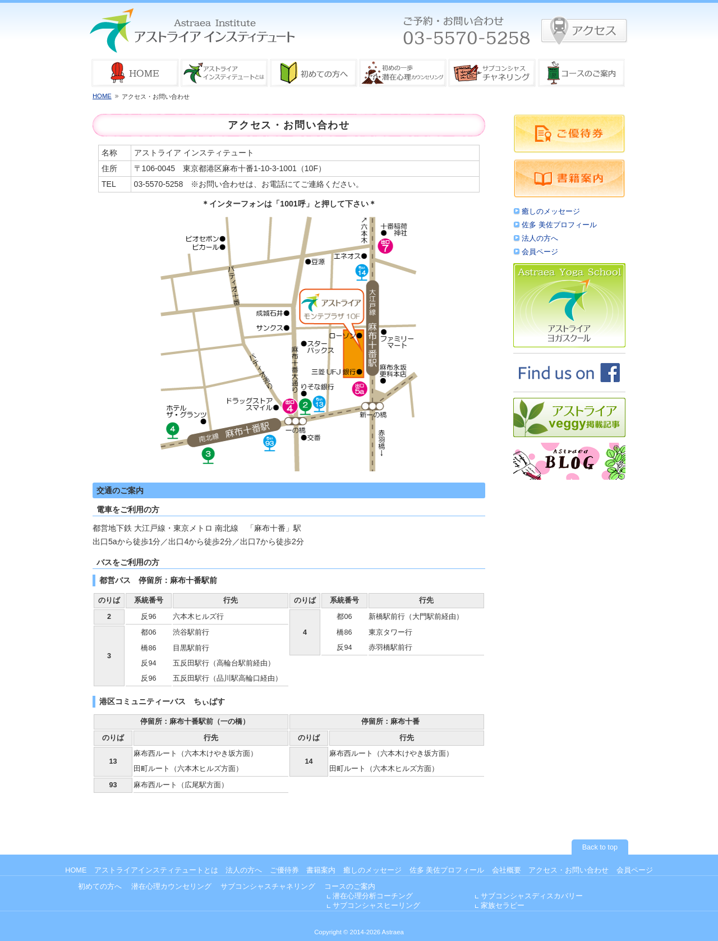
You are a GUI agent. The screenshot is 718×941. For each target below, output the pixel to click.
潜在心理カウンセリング (171, 886)
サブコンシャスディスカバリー (532, 896)
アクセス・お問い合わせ (568, 870)
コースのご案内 (349, 886)
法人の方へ (540, 238)
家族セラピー (502, 906)
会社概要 (506, 870)
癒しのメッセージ (551, 211)
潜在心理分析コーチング (373, 896)
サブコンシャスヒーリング (376, 906)
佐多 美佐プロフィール (559, 225)
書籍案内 (320, 870)
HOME (102, 96)
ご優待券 (284, 870)
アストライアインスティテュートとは (156, 870)
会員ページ (540, 252)
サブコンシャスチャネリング (267, 886)
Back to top (600, 847)
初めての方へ (100, 886)
